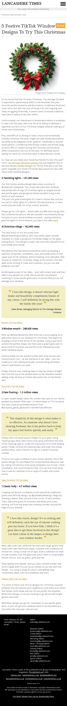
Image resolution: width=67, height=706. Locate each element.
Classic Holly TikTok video (14, 578)
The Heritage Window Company (23, 162)
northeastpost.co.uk (34, 678)
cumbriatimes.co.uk (30, 675)
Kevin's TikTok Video (12, 322)
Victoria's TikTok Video (13, 386)
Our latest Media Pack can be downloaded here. (33, 696)
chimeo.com (16, 675)
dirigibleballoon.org (48, 675)
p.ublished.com (37, 672)
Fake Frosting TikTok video (15, 480)
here (55, 220)
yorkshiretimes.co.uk (52, 678)
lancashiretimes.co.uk (15, 678)
